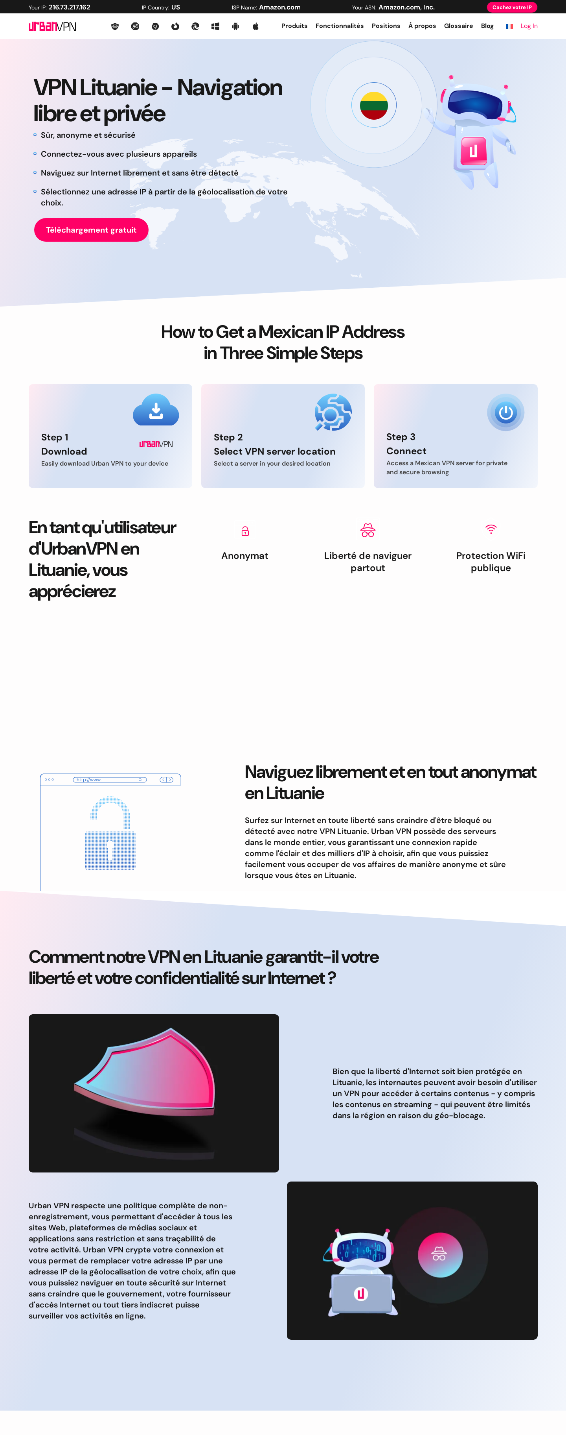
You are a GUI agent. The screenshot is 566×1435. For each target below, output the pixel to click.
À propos (422, 26)
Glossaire (458, 26)
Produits (294, 26)
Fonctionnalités (340, 26)
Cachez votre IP (512, 7)
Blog (487, 26)
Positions (386, 26)
